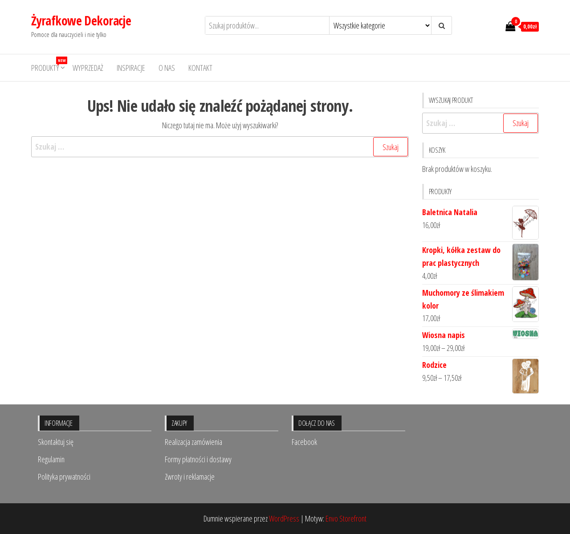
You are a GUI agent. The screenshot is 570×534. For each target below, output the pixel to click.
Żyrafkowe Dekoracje (81, 20)
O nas (167, 67)
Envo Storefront (346, 518)
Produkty (48, 65)
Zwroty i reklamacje (190, 476)
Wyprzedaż (88, 67)
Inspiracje (131, 67)
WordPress (284, 518)
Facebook (304, 441)
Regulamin (51, 459)
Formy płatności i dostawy (198, 459)
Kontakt (200, 67)
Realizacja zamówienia (193, 441)
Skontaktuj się (55, 441)
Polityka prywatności (64, 476)
